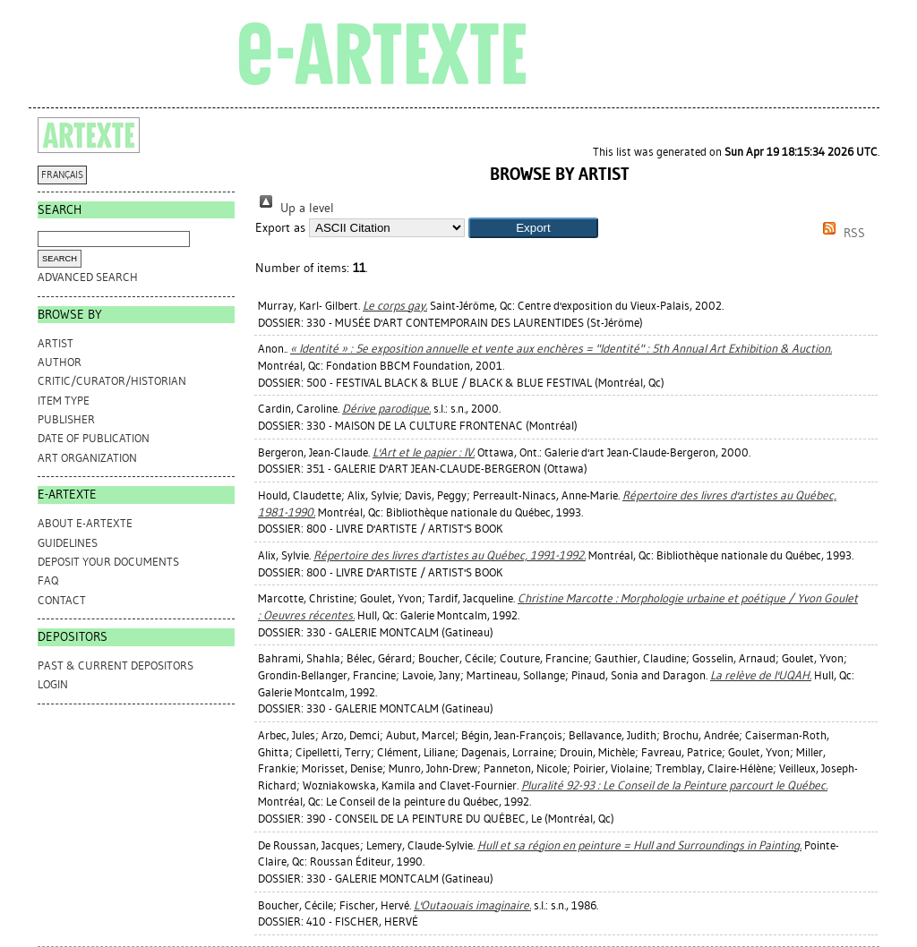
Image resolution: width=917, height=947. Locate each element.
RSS (841, 233)
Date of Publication (94, 438)
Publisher (66, 419)
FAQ (48, 580)
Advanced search (88, 277)
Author (59, 362)
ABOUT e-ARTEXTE (85, 523)
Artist (55, 343)
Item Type (64, 400)
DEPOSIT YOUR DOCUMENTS (108, 561)
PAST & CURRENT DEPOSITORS (115, 665)
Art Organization (87, 458)
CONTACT (62, 600)
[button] (533, 228)
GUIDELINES (68, 543)
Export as (280, 227)
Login (53, 684)
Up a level (294, 208)
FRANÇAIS (62, 175)
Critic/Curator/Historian (112, 381)
